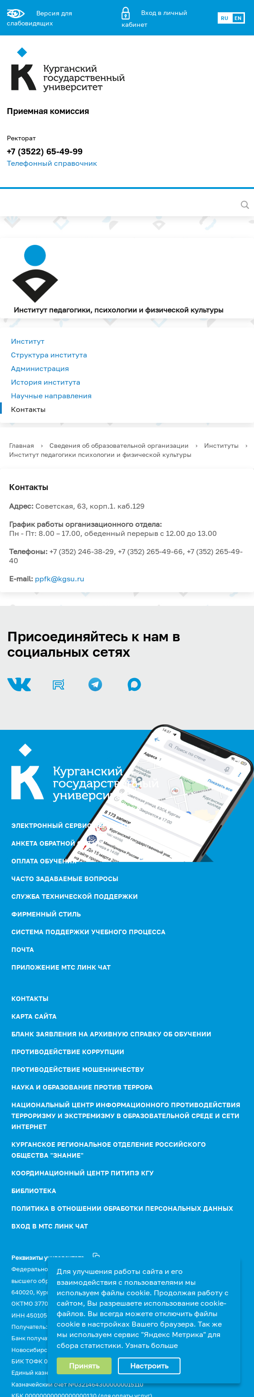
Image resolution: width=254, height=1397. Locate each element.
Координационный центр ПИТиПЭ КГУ (82, 1173)
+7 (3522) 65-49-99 (45, 151)
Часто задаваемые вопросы (64, 878)
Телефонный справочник (52, 163)
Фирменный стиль (46, 914)
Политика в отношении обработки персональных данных (122, 1208)
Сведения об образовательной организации (119, 445)
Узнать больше (151, 1345)
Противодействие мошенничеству (77, 1069)
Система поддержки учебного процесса (88, 932)
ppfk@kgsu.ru (59, 578)
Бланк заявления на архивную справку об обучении (111, 1034)
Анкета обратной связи (55, 843)
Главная (21, 445)
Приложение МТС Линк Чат (61, 967)
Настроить (149, 1365)
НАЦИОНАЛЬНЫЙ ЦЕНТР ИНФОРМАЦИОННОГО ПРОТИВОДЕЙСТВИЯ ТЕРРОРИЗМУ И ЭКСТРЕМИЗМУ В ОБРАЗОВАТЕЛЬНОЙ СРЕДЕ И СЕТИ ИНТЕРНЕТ (125, 1115)
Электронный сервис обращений (73, 825)
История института (45, 381)
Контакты (28, 409)
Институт (27, 341)
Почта (22, 949)
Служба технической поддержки (74, 896)
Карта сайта (34, 1016)
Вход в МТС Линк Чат (49, 1226)
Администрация (40, 368)
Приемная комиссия (48, 111)
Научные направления (51, 395)
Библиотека (33, 1190)
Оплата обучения (44, 861)
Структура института (49, 354)
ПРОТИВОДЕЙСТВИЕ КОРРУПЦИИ (67, 1051)
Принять (84, 1365)
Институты (221, 445)
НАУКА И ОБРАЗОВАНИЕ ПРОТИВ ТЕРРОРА (82, 1087)
